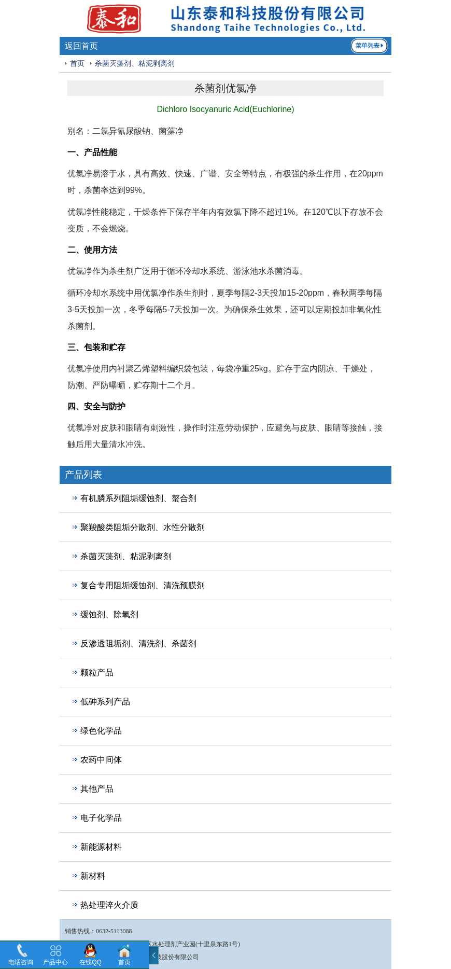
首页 (77, 63)
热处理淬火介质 (109, 905)
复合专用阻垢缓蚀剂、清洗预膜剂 (142, 585)
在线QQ (90, 962)
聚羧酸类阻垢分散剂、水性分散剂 (142, 527)
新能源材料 (101, 846)
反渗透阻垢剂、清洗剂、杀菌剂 (138, 643)
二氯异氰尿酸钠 (121, 131)
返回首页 (81, 45)
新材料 (92, 875)
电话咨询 (20, 962)
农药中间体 (101, 759)
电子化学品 (101, 817)
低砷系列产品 (105, 701)
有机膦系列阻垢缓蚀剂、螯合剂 (138, 498)
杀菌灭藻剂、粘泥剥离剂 (135, 63)
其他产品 (97, 788)
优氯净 (79, 173)
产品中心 (55, 962)
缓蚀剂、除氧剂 (109, 614)
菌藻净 (171, 131)
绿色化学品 (101, 730)
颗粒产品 (97, 672)
